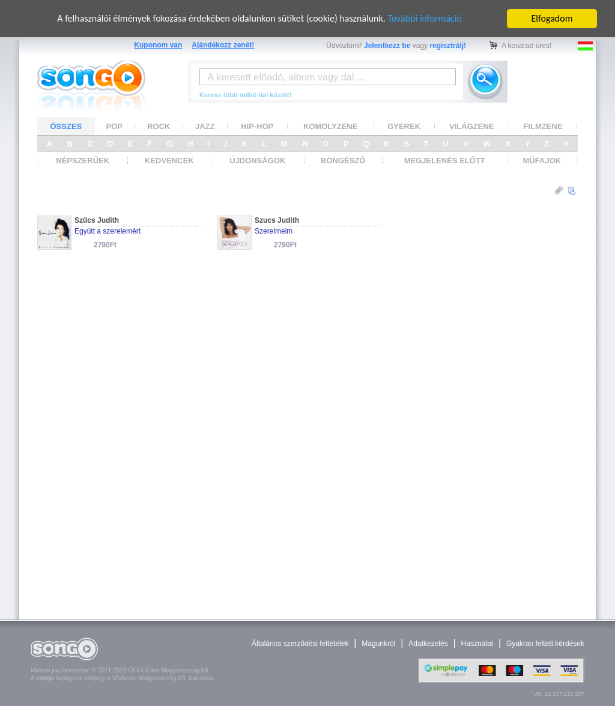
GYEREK (403, 126)
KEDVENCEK (169, 160)
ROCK (158, 126)
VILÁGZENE (471, 126)
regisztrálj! (447, 45)
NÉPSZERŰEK (82, 160)
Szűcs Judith (96, 220)
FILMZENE (543, 126)
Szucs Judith (277, 220)
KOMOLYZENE (330, 126)
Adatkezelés (427, 643)
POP (114, 126)
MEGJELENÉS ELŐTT (444, 160)
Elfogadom (552, 18)
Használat (477, 643)
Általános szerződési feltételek (300, 643)
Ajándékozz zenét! (223, 45)
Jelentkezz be (387, 45)
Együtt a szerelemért (107, 231)
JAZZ (205, 126)
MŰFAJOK (542, 160)
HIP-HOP (257, 126)
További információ (424, 18)
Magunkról (378, 643)
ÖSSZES (66, 126)
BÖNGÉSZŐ (343, 160)
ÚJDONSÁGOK (257, 160)
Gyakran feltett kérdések (545, 643)
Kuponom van (158, 45)
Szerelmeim (273, 231)
